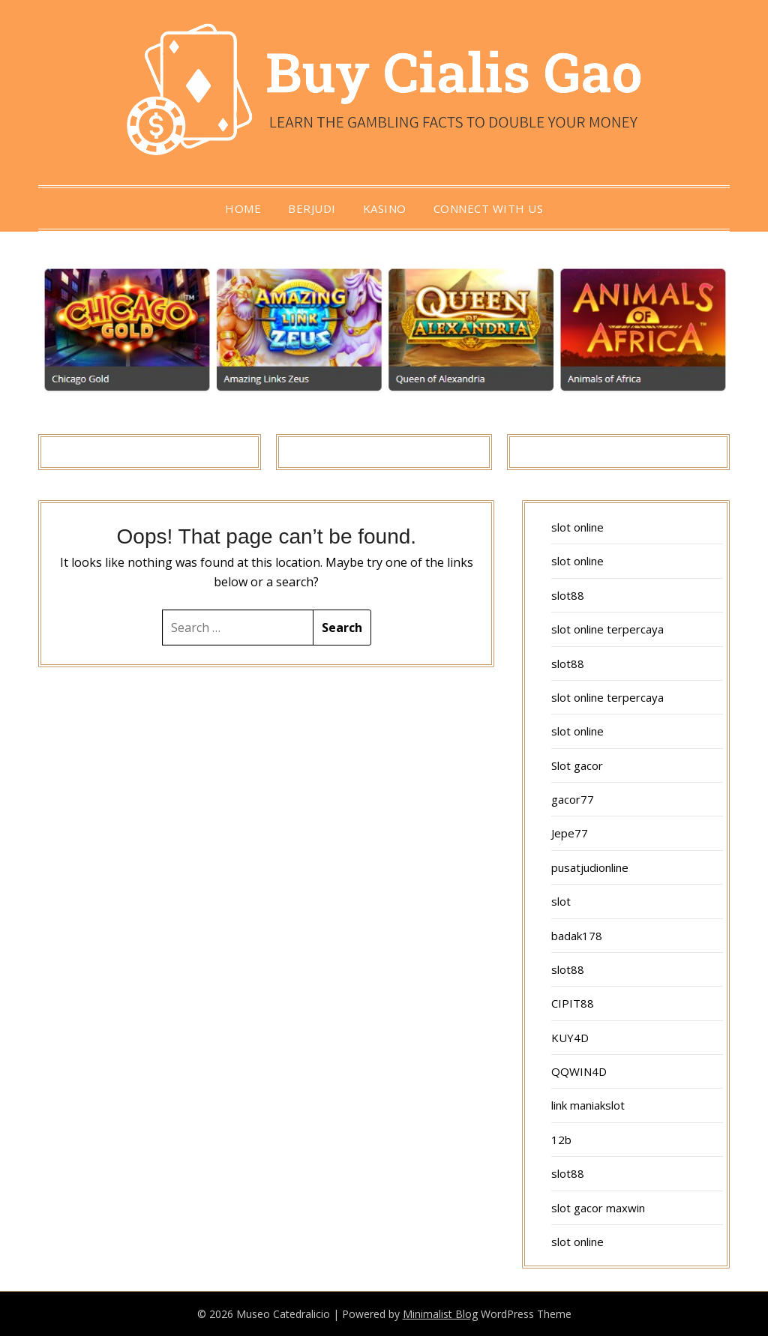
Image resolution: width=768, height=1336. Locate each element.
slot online (577, 527)
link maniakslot (588, 1105)
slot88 (567, 595)
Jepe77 (569, 832)
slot (561, 901)
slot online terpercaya (607, 629)
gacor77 (572, 799)
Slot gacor (577, 765)
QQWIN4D (579, 1071)
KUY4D (570, 1037)
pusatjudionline (589, 867)
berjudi (312, 208)
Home (243, 208)
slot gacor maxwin (598, 1207)
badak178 (576, 935)
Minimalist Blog (440, 1314)
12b (561, 1139)
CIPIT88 (572, 1003)
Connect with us (489, 208)
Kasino (384, 208)
